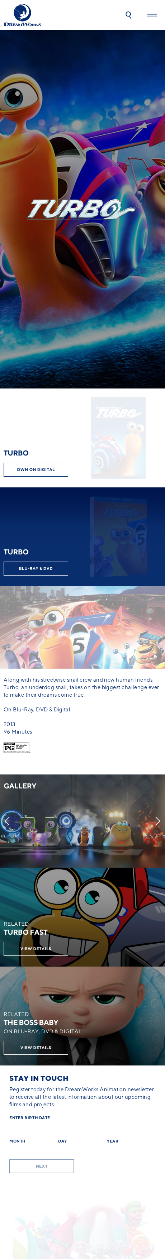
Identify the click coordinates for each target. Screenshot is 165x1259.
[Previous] (7, 821)
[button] (128, 15)
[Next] (158, 821)
